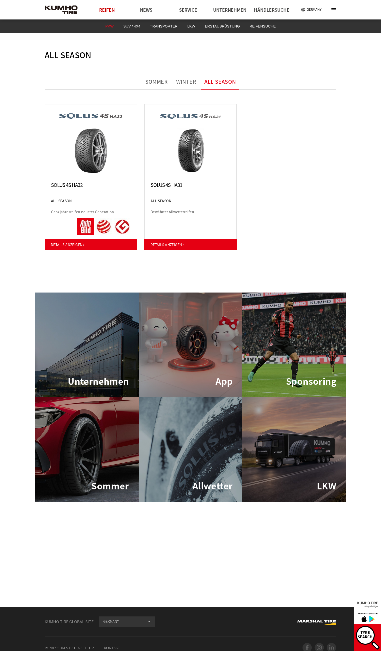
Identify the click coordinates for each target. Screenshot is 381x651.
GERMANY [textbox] (111, 621)
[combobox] (127, 621)
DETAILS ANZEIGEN (68, 244)
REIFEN (107, 10)
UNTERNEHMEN (229, 10)
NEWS (146, 10)
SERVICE (188, 10)
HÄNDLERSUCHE (271, 10)
